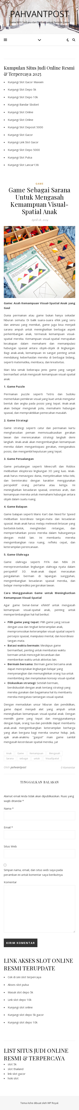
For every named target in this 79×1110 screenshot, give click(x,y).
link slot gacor (17, 1074)
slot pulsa (22, 985)
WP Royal (52, 1103)
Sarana (10, 758)
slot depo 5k (25, 992)
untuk (37, 758)
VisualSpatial (52, 758)
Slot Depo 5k (27, 89)
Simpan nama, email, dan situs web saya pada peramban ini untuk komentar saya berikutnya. (33, 872)
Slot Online (26, 112)
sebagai (23, 758)
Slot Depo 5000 (29, 150)
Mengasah (54, 753)
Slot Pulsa (25, 157)
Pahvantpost (39, 14)
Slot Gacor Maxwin (31, 82)
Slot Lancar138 (29, 165)
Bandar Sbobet (29, 104)
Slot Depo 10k (28, 97)
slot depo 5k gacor (31, 1015)
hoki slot (13, 1078)
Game (20, 753)
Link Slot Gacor (29, 142)
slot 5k (12, 1064)
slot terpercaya (31, 977)
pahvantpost (18, 767)
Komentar (10, 882)
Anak (9, 753)
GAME (40, 183)
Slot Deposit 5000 (31, 127)
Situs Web (10, 846)
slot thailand (15, 1069)
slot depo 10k (22, 1000)
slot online (26, 1007)
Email (8, 827)
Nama (9, 808)
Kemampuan (36, 753)
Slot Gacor (26, 135)
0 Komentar (68, 767)
